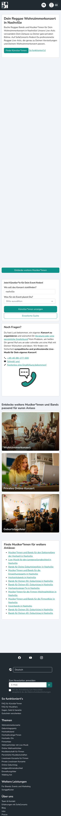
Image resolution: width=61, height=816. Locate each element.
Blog (4, 808)
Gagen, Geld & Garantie (12, 710)
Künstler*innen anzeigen (30, 309)
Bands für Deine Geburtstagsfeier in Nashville (31, 566)
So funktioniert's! (37, 50)
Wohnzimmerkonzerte (11, 725)
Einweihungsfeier (9, 771)
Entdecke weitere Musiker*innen (30, 270)
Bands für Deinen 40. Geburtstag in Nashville (30, 613)
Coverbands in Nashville (20, 606)
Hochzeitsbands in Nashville (22, 577)
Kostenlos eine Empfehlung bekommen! (26, 364)
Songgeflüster (8, 789)
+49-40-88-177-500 (18, 358)
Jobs (3, 811)
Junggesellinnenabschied (12, 768)
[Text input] (28, 684)
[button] (53, 5)
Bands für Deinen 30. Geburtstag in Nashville (30, 609)
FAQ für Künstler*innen (12, 703)
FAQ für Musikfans (10, 707)
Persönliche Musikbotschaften (14, 755)
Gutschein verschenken (11, 713)
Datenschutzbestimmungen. (39, 692)
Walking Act (7, 774)
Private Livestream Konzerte (13, 761)
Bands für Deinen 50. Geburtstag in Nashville (30, 581)
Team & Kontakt (8, 801)
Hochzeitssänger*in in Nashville (24, 588)
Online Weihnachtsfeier (11, 748)
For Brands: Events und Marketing (16, 786)
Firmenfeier (6, 741)
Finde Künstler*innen (16, 50)
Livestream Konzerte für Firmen (15, 758)
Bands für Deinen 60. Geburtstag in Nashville (30, 584)
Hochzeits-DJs (8, 738)
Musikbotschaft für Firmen (13, 751)
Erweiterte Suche (30, 315)
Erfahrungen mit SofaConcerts (14, 804)
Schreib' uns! (13, 361)
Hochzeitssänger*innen (11, 735)
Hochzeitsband (8, 731)
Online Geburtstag (9, 765)
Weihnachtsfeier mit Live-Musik (15, 745)
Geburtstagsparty (9, 728)
